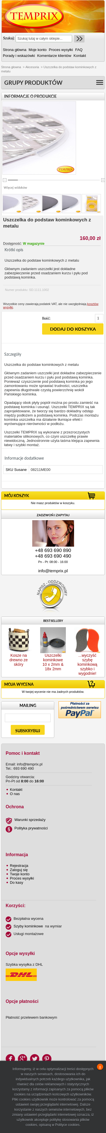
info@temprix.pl (53, 570)
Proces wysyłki (22, 878)
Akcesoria (32, 67)
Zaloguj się (19, 870)
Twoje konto (19, 874)
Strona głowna (11, 67)
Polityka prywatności (31, 828)
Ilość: (46, 318)
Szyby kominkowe (28, 926)
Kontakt (16, 789)
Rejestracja (19, 865)
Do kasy (16, 882)
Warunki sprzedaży (30, 820)
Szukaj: (8, 38)
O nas (15, 794)
